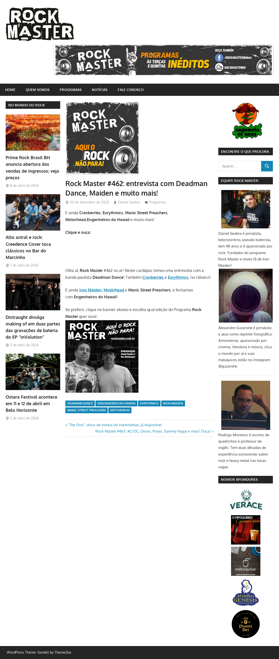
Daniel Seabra (129, 202)
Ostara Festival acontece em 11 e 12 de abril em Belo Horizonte (31, 403)
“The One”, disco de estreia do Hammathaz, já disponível (115, 425)
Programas (70, 90)
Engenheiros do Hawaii (116, 403)
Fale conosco (131, 90)
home (10, 90)
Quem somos (37, 90)
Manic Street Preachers (86, 410)
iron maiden (173, 403)
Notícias (99, 90)
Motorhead (120, 410)
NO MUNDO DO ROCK (26, 105)
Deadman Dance (80, 403)
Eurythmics (149, 403)
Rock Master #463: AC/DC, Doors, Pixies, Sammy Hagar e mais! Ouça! (152, 431)
